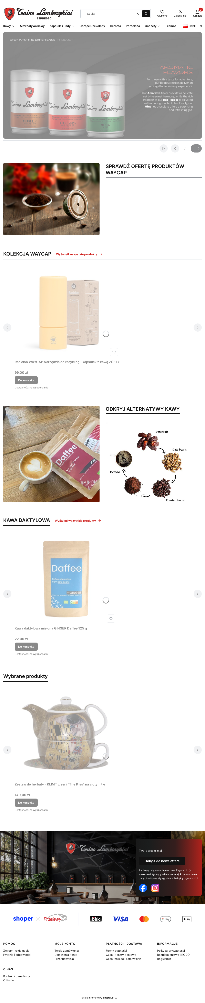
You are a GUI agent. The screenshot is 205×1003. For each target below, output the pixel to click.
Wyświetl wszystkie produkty (79, 254)
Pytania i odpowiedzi (17, 954)
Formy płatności (116, 950)
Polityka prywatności (171, 950)
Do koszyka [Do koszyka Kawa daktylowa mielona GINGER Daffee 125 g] (26, 646)
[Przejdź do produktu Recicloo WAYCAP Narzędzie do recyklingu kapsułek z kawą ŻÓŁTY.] (67, 312)
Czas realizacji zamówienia (124, 958)
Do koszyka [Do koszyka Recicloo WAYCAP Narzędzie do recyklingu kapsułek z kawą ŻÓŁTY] (26, 380)
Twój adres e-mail (150, 850)
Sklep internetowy (97, 997)
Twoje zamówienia (66, 950)
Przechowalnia (64, 958)
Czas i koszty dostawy (121, 954)
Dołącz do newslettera (162, 861)
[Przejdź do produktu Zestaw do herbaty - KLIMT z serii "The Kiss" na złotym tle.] (66, 734)
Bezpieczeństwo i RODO (173, 954)
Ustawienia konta (65, 954)
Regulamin (164, 958)
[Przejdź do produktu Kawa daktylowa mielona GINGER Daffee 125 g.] (66, 578)
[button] (146, 13)
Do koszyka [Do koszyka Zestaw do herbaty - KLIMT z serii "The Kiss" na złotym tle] (26, 802)
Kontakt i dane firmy (16, 976)
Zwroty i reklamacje (16, 950)
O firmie (8, 980)
